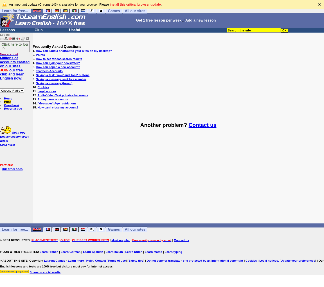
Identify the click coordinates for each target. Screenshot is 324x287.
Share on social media (45, 272)
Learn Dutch (133, 252)
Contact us (202, 125)
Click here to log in (15, 46)
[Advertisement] (178, 179)
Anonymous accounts (53, 99)
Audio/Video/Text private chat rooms (63, 95)
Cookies (43, 87)
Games (114, 11)
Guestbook (11, 105)
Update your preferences (298, 260)
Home (8, 98)
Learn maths (153, 252)
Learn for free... (15, 11)
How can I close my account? (58, 107)
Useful (74, 30)
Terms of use (117, 260)
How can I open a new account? (58, 67)
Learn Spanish (93, 252)
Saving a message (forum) (54, 83)
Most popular (120, 240)
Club (39, 30)
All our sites (135, 11)
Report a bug (13, 108)
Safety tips (135, 260)
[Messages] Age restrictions (57, 103)
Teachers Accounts (49, 71)
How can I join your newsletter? (58, 63)
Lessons (7, 30)
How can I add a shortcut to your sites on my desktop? (74, 51)
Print (7, 102)
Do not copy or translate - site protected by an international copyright (195, 260)
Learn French (49, 252)
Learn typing (173, 252)
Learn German (71, 252)
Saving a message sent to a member (61, 79)
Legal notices (47, 91)
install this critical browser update (135, 4)
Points (40, 55)
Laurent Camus (54, 260)
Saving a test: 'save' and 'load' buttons (63, 75)
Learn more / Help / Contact (87, 260)
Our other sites (12, 169)
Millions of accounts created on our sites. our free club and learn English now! (15, 68)
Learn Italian (114, 252)
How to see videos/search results (59, 59)
